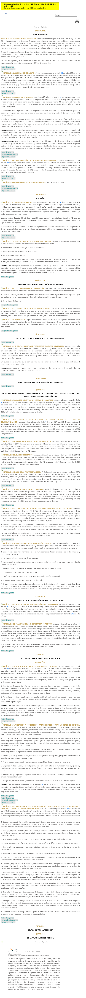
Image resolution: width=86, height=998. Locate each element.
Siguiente (44, 27)
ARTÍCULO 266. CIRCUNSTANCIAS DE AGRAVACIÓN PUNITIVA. (27, 241)
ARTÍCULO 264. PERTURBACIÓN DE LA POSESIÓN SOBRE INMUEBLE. (30, 160)
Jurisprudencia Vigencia (9, 154)
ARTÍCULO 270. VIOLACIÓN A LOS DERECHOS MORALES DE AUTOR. (30, 666)
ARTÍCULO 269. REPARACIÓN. (14, 320)
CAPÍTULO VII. (40, 31)
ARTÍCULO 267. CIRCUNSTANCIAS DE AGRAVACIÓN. (24, 288)
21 (13, 348)
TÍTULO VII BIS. (40, 378)
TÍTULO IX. (40, 926)
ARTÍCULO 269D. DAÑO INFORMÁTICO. (18, 455)
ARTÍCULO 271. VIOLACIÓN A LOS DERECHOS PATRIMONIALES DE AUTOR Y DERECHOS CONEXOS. (41, 725)
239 (44, 609)
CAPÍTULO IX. (40, 280)
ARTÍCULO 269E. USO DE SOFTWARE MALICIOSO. (22, 472)
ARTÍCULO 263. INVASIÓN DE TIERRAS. (18, 97)
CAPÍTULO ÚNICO (40, 662)
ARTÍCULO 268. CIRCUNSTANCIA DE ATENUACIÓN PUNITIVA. (27, 309)
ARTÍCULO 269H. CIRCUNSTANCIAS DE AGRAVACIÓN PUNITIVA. (27, 543)
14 (62, 73)
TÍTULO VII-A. (40, 334)
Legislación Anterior (8, 69)
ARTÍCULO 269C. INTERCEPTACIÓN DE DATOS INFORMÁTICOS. (27, 441)
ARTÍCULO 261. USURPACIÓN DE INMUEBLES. (19, 39)
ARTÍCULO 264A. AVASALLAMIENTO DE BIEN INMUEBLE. (24, 182)
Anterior (36, 27)
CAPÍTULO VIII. (40, 194)
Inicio (5, 13)
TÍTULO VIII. (40, 654)
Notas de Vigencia (7, 67)
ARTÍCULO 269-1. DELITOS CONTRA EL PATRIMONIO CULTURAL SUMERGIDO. (33, 346)
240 (72, 614)
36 (42, 785)
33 (68, 808)
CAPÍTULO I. (40, 390)
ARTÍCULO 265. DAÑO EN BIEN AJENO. (18, 202)
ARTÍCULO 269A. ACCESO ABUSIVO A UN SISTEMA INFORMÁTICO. (28, 400)
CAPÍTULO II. (40, 596)
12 (61, 97)
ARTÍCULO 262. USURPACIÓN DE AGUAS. (18, 73)
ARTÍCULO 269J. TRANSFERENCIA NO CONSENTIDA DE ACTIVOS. (27, 624)
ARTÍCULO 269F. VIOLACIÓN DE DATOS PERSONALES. (23, 489)
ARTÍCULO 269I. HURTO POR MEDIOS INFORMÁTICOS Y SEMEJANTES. (30, 604)
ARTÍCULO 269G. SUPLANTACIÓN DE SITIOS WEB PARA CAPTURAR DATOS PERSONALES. (37, 509)
